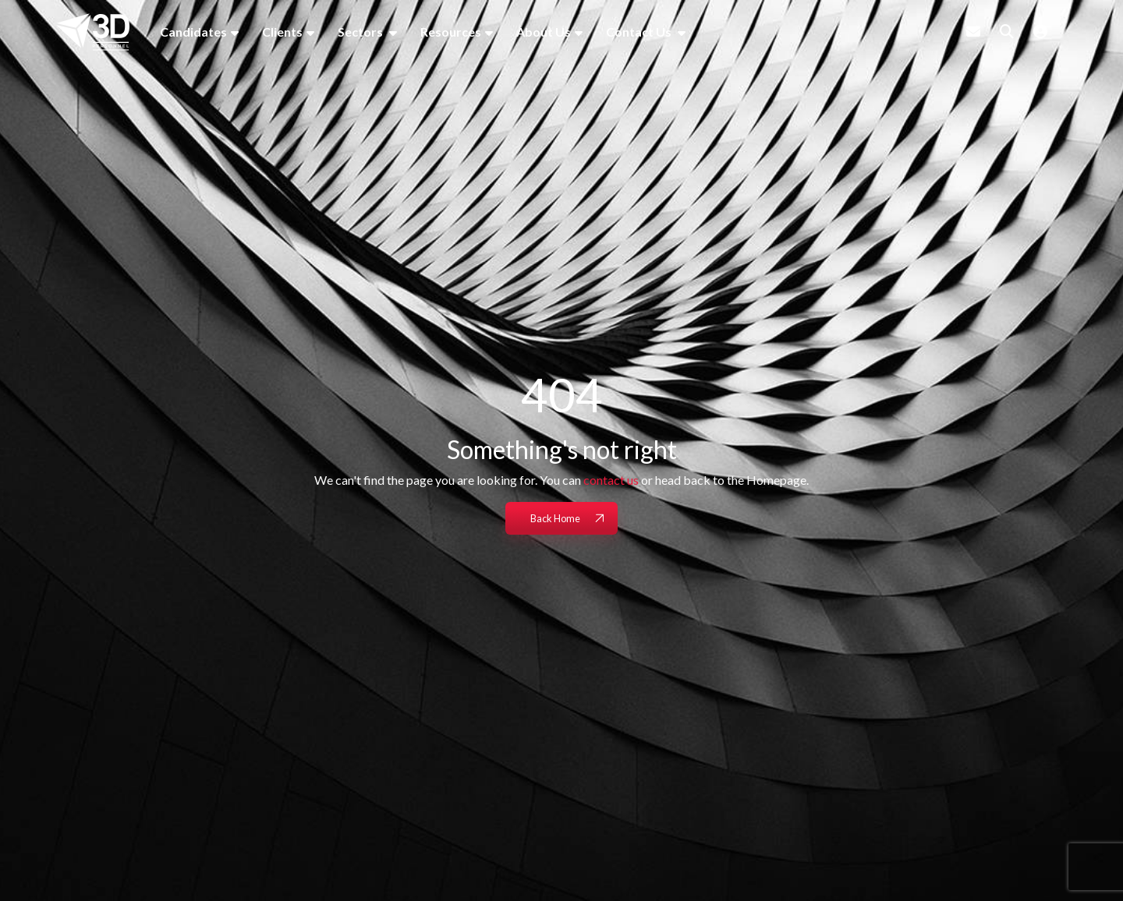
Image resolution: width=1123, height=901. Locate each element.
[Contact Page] (973, 31)
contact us (611, 479)
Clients (282, 31)
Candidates (193, 31)
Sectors (361, 31)
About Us (543, 31)
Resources (450, 31)
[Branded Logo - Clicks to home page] (92, 32)
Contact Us (640, 31)
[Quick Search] (1007, 31)
